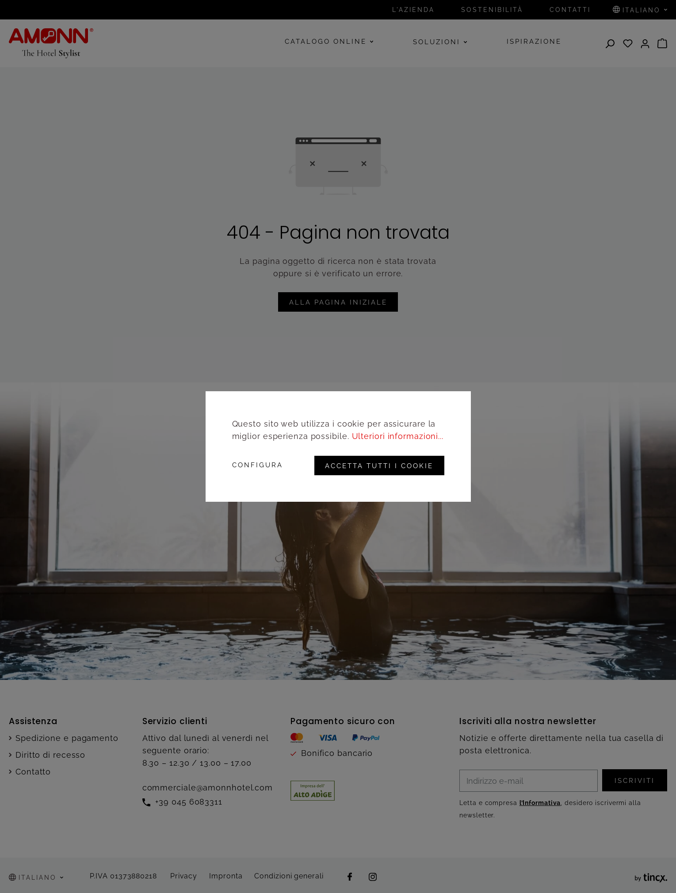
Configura (257, 465)
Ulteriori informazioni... (398, 436)
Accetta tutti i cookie (378, 466)
